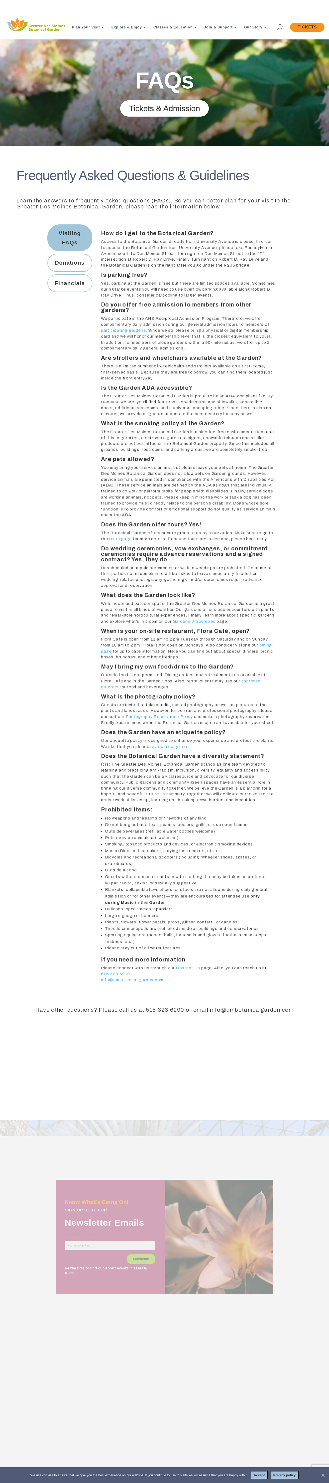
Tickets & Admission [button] (164, 108)
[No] (322, 1475)
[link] (35, 25)
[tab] (69, 238)
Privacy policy (284, 1475)
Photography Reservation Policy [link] (159, 718)
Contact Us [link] (188, 972)
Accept (259, 1475)
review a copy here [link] (169, 748)
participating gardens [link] (122, 327)
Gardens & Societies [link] (194, 621)
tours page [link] (119, 538)
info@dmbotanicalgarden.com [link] (131, 984)
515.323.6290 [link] (114, 978)
